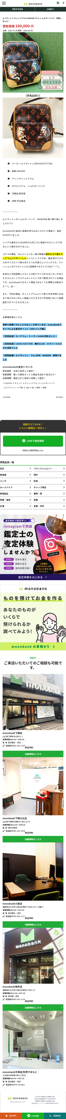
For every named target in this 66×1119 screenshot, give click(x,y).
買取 (44, 387)
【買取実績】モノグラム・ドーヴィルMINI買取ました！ (30, 336)
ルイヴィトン (10, 387)
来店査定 (7, 370)
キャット (18, 383)
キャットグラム (31, 383)
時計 (36, 474)
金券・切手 (39, 506)
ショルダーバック (47, 383)
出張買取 (7, 378)
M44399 (8, 383)
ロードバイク (6, 487)
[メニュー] (4, 3)
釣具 (36, 480)
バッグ (3, 480)
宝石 (2, 468)
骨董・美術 (5, 499)
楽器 (36, 499)
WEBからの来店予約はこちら (33, 450)
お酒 (2, 506)
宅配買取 (7, 374)
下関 (21, 387)
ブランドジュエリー (43, 468)
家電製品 (4, 493)
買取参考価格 (17, 9)
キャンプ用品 (40, 487)
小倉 (27, 387)
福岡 (38, 387)
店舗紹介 (50, 9)
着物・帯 (38, 493)
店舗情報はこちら (33, 753)
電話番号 (15, 745)
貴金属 (3, 474)
